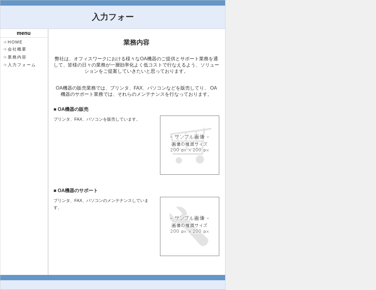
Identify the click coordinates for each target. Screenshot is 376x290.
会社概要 (17, 49)
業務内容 (17, 57)
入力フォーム (22, 64)
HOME (15, 42)
